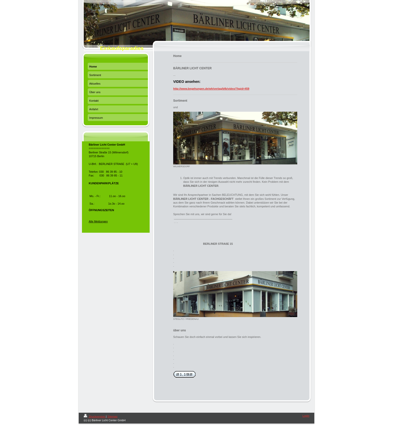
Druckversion (95, 416)
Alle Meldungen (98, 221)
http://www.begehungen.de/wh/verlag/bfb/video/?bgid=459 (211, 88)
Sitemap (112, 416)
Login (306, 415)
